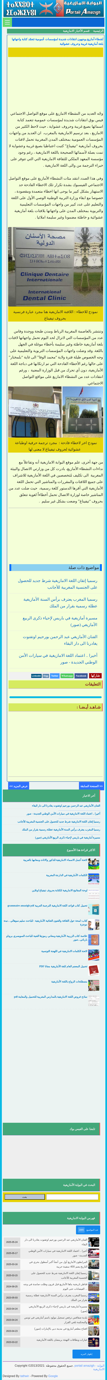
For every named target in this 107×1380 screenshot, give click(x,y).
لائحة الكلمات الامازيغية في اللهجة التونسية (64, 951)
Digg (45, 676)
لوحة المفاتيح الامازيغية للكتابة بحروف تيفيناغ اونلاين (59, 890)
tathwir (24, 1376)
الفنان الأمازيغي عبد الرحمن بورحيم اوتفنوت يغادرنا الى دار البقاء (66, 805)
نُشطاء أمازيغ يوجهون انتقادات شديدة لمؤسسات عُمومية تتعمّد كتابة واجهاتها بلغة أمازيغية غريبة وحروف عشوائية (57, 41)
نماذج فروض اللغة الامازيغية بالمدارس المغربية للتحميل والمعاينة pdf (50, 996)
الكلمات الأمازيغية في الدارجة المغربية (66, 875)
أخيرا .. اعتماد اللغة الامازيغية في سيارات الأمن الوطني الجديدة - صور (63, 813)
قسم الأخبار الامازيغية (76, 30)
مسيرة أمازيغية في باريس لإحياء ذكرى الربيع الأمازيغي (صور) (67, 837)
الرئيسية (98, 30)
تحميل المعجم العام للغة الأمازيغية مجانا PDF (63, 966)
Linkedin (36, 676)
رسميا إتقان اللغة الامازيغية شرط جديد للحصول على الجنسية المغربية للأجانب (59, 821)
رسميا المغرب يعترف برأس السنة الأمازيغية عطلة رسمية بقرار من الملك (61, 829)
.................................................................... (79, 810)
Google (53, 1376)
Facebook (81, 676)
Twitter (54, 676)
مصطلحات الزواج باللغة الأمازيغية (69, 981)
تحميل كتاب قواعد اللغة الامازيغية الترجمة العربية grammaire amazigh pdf (47, 905)
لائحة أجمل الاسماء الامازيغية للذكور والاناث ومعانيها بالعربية (55, 860)
